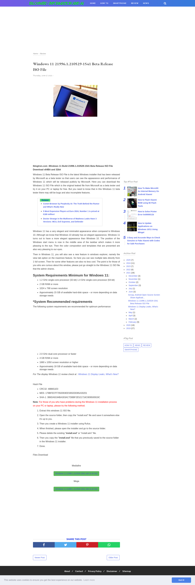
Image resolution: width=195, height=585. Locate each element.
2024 (128, 263)
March (132, 319)
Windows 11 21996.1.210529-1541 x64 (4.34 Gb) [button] (76, 474)
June (131, 292)
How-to (128, 345)
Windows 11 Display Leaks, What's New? (98, 375)
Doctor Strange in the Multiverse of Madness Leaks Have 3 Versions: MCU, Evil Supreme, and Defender (70, 220)
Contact (78, 572)
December (133, 276)
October (132, 282)
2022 (128, 269)
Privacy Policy (95, 572)
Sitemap (128, 572)
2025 (128, 260)
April (131, 315)
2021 (128, 273)
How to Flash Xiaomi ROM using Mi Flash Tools (147, 203)
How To (104, 3)
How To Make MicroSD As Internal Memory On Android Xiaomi (148, 191)
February (133, 322)
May (131, 312)
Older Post (113, 558)
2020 (128, 325)
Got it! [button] (181, 580)
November (133, 279)
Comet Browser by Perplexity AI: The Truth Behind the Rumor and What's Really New (71, 205)
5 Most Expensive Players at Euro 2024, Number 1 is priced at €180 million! (71, 213)
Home (93, 3)
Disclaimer (112, 572)
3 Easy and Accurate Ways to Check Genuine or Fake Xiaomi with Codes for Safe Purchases (143, 240)
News (146, 3)
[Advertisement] (97, 29)
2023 (128, 266)
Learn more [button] (89, 580)
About (65, 572)
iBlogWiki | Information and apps (59, 3)
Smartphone (119, 3)
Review (135, 3)
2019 (128, 328)
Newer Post (40, 558)
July (131, 288)
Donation (95, 10)
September (134, 285)
